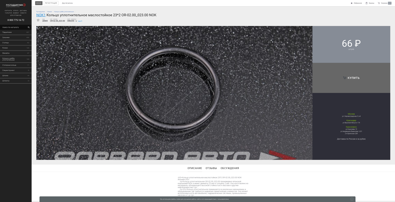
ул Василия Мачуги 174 (351, 123)
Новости (6, 13)
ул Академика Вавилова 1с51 (351, 131)
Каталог (49, 11)
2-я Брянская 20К (351, 133)
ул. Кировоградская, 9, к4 (351, 116)
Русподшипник (40, 11)
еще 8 (78, 21)
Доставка (5, 10)
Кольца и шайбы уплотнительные (64, 11)
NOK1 (41, 15)
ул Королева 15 (351, 129)
